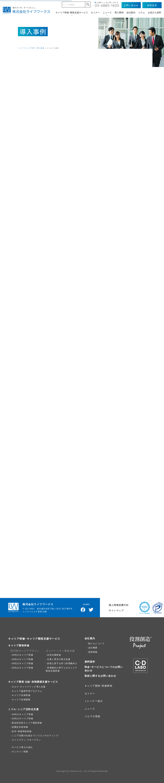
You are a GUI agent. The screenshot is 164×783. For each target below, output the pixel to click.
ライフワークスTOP (26, 48)
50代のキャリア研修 (22, 667)
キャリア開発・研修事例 (98, 685)
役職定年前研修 (20, 726)
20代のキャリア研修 (22, 654)
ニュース (107, 12)
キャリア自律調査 (21, 699)
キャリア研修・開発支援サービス (71, 12)
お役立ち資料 (154, 12)
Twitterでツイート (91, 609)
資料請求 (90, 661)
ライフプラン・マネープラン (26, 739)
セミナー (95, 12)
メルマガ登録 (92, 716)
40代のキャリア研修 (22, 663)
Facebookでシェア (83, 609)
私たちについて (96, 643)
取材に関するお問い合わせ (100, 675)
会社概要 (93, 647)
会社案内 (130, 12)
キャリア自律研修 (21, 695)
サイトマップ (116, 610)
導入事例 (119, 12)
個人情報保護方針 (119, 604)
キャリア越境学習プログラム (27, 690)
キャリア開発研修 (18, 645)
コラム (141, 12)
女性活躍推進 (54, 654)
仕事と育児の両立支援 (58, 659)
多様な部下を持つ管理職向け (62, 663)
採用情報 (93, 651)
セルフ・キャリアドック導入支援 (29, 686)
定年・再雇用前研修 (22, 731)
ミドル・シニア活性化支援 (23, 709)
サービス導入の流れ (22, 747)
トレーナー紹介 (94, 701)
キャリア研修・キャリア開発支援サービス (34, 638)
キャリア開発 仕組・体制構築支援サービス (33, 681)
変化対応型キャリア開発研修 (27, 722)
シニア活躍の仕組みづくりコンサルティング (35, 735)
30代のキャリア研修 (22, 659)
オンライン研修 (20, 751)
